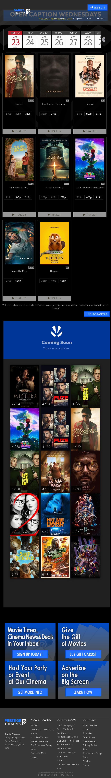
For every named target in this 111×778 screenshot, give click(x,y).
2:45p (79, 113)
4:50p (89, 197)
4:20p (53, 197)
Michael (34, 725)
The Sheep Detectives (66, 752)
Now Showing (60, 19)
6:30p (53, 113)
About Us (87, 761)
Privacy (86, 765)
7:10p (63, 197)
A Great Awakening (39, 741)
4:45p (18, 197)
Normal (34, 733)
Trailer (19, 131)
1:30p (8, 113)
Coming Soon (77, 19)
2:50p (8, 280)
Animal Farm (62, 756)
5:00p (89, 113)
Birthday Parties (90, 745)
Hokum (60, 760)
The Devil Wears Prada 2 (68, 764)
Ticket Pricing (89, 737)
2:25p (79, 197)
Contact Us (87, 729)
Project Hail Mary (38, 753)
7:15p (98, 113)
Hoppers (34, 757)
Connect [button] (100, 19)
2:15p (8, 197)
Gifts (89, 19)
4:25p (18, 113)
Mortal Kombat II (64, 748)
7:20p (27, 113)
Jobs (85, 749)
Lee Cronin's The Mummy (42, 729)
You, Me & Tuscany (39, 737)
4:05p (53, 280)
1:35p (44, 280)
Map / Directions (90, 725)
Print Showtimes (97, 313)
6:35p (63, 280)
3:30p (44, 113)
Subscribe (87, 733)
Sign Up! (97, 7)
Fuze (59, 768)
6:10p (18, 280)
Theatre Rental (89, 741)
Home (46, 19)
